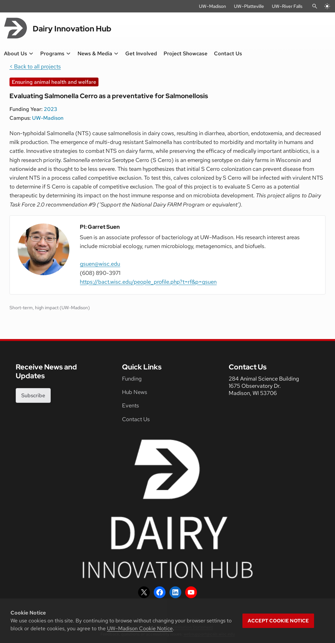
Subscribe (33, 395)
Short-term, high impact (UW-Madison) (49, 308)
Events (130, 405)
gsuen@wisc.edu (100, 263)
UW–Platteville (249, 6)
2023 (50, 109)
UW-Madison (47, 118)
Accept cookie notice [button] (278, 620)
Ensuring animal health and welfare (54, 82)
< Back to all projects (35, 66)
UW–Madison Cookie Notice (140, 628)
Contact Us (136, 419)
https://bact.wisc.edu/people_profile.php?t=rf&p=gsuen (148, 281)
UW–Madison (212, 6)
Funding (132, 378)
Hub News (134, 392)
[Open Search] (314, 6)
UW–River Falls (287, 6)
